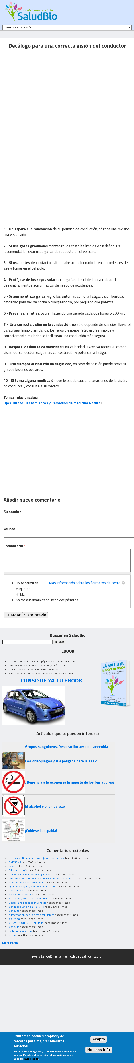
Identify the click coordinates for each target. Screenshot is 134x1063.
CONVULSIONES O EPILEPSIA (26, 923)
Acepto (98, 1039)
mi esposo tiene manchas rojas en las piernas (37, 858)
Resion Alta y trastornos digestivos (30, 874)
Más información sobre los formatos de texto (84, 583)
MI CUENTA (10, 943)
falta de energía (18, 870)
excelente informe (20, 894)
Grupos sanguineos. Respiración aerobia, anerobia (66, 747)
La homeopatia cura (20, 931)
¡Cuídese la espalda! (41, 831)
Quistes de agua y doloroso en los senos (33, 886)
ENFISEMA (15, 862)
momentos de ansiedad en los (27, 882)
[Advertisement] (41, 92)
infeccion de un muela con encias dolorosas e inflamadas (43, 878)
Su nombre (13, 512)
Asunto (9, 529)
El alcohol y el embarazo (45, 806)
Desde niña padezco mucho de (27, 903)
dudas (12, 935)
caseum (13, 866)
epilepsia (14, 919)
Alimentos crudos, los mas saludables (31, 915)
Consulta (14, 911)
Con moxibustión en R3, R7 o (26, 907)
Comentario (15, 546)
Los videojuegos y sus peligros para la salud (61, 761)
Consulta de (16, 890)
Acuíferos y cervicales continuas (28, 898)
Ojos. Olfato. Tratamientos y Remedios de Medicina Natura (52, 403)
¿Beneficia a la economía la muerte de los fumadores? (70, 782)
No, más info (98, 1050)
